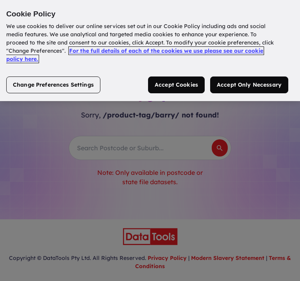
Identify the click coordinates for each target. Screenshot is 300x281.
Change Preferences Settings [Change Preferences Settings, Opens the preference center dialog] (53, 84)
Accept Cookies (176, 84)
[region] (150, 50)
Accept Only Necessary (249, 84)
